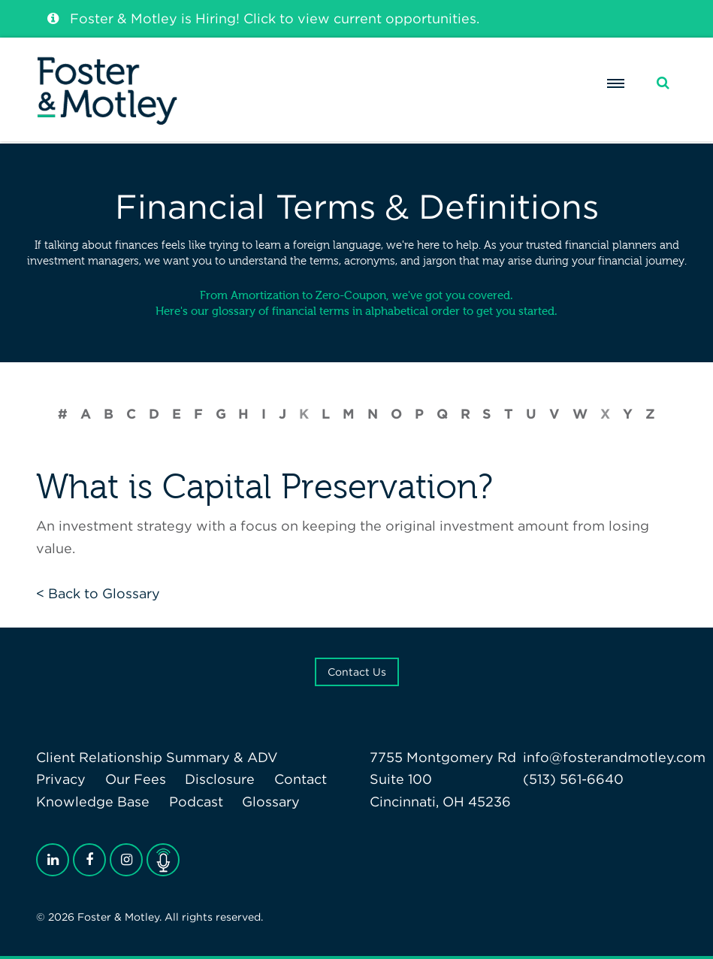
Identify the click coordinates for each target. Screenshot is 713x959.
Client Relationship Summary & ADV (157, 757)
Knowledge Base (93, 801)
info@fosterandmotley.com (614, 757)
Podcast (196, 801)
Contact (300, 779)
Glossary (271, 801)
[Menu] (616, 83)
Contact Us (357, 672)
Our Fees (135, 779)
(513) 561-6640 (573, 779)
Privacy (61, 779)
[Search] (663, 83)
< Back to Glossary (98, 593)
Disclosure (220, 779)
